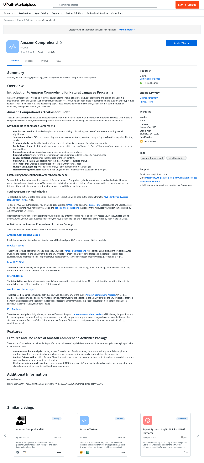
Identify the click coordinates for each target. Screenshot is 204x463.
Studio (20, 20)
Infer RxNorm (15, 276)
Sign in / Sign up (181, 43)
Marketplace (9, 20)
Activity (29, 20)
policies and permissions (67, 207)
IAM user (71, 204)
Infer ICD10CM (15, 262)
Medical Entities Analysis (21, 289)
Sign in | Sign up (187, 4)
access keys (94, 204)
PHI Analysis (14, 309)
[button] (152, 158)
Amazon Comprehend (75, 250)
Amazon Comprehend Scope (23, 234)
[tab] (14, 61)
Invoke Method (15, 245)
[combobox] (107, 4)
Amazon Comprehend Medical (101, 294)
